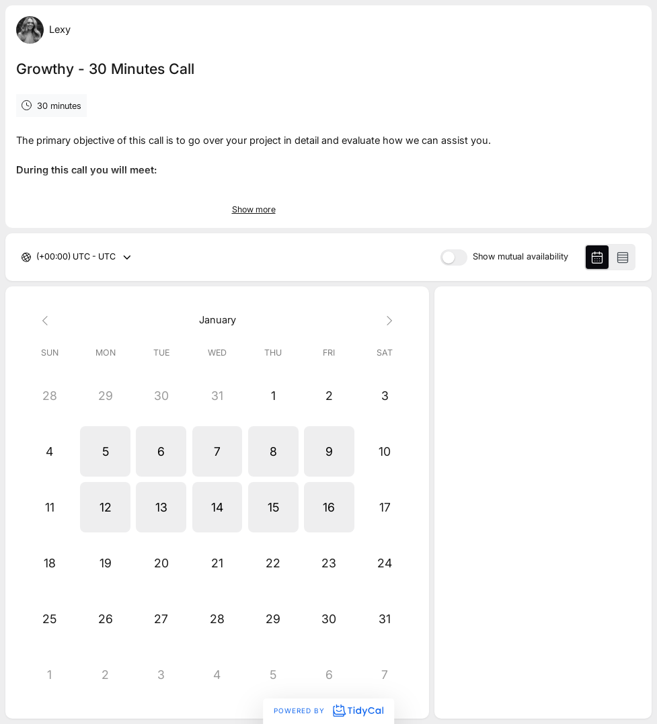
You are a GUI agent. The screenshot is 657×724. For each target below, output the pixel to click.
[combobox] (37, 257)
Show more (254, 209)
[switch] (453, 257)
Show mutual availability (520, 257)
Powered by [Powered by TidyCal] (328, 711)
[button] (105, 451)
